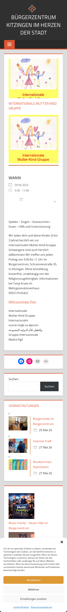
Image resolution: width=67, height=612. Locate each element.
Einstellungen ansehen (33, 599)
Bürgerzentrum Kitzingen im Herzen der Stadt (33, 25)
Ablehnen (33, 589)
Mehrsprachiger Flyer (22, 302)
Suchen (13, 379)
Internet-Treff (42, 441)
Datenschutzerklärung (41, 607)
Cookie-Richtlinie (21, 607)
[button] (62, 542)
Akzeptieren (34, 580)
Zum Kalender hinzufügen (32, 201)
